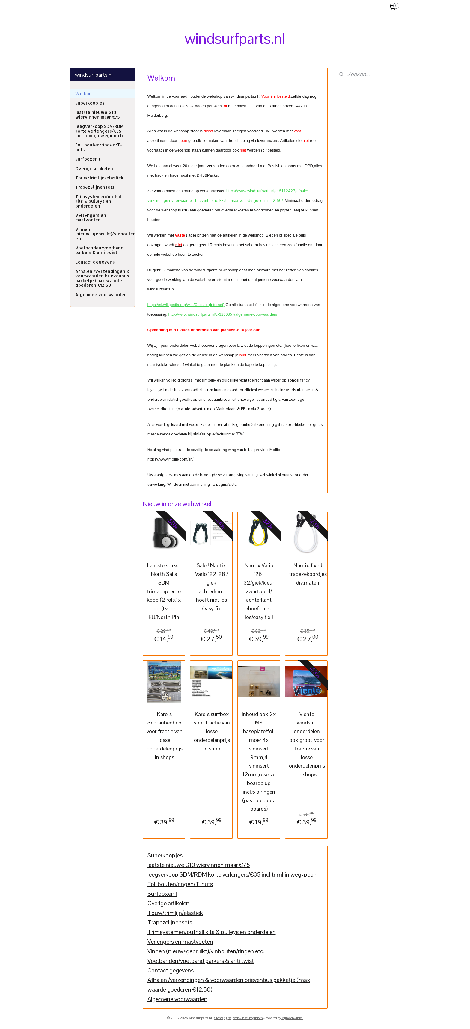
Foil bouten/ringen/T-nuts (180, 884)
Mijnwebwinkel (292, 1018)
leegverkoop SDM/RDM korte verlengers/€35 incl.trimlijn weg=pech (231, 874)
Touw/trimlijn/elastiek (175, 913)
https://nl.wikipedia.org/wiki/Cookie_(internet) (185, 304)
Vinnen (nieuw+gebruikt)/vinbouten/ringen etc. (205, 951)
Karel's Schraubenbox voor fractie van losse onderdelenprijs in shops (164, 735)
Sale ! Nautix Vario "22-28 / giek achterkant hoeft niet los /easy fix (211, 587)
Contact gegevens (170, 970)
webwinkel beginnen (248, 1018)
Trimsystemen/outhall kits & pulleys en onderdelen (211, 932)
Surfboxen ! (162, 894)
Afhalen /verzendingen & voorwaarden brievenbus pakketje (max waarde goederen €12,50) (102, 278)
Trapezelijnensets (169, 922)
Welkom (84, 93)
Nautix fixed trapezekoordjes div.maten (307, 574)
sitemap (219, 1018)
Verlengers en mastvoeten (180, 941)
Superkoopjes (164, 855)
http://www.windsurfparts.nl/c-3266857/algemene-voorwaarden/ (222, 314)
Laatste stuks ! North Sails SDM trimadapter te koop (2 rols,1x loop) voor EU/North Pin (164, 591)
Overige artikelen (168, 903)
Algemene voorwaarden (177, 999)
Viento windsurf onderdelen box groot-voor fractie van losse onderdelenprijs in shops (307, 744)
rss (229, 1018)
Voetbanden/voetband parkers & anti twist (200, 961)
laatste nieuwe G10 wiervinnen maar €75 (198, 865)
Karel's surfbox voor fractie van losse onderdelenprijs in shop (212, 731)
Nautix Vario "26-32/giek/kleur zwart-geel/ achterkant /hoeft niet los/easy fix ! (258, 591)
